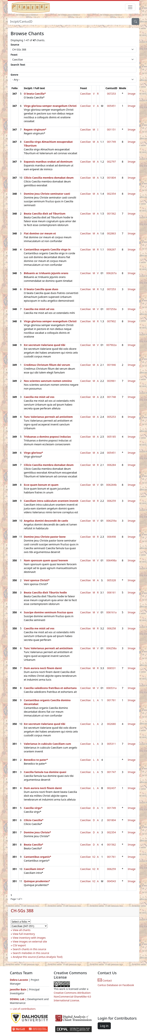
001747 (111, 772)
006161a (111, 612)
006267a (111, 273)
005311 (111, 743)
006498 (111, 536)
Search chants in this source (29, 949)
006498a (111, 560)
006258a (111, 648)
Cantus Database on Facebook (116, 985)
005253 (111, 416)
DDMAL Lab (17, 999)
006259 (111, 501)
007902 (111, 321)
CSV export (19, 945)
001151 (111, 129)
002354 (111, 193)
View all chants (22, 930)
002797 (111, 161)
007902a (111, 345)
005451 (111, 106)
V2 (93, 856)
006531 (111, 668)
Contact (105, 980)
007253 (111, 93)
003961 (111, 381)
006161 (111, 592)
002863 (111, 233)
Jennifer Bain (18, 989)
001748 (111, 397)
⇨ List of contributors (22, 1008)
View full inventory (24, 934)
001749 (111, 141)
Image (131, 93)
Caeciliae (85, 93)
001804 (111, 177)
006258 (111, 628)
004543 (111, 881)
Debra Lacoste (19, 980)
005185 (111, 436)
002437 (111, 788)
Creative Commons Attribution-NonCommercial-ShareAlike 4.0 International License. (72, 996)
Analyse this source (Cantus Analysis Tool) (38, 957)
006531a (111, 688)
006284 (111, 465)
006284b (111, 484)
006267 (111, 249)
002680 (111, 724)
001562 (111, 213)
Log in (104, 1026)
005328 (111, 580)
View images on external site (30, 941)
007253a (111, 309)
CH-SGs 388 (22, 911)
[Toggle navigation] (130, 7)
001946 (111, 365)
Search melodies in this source (31, 953)
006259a (111, 520)
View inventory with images (29, 937)
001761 (111, 700)
